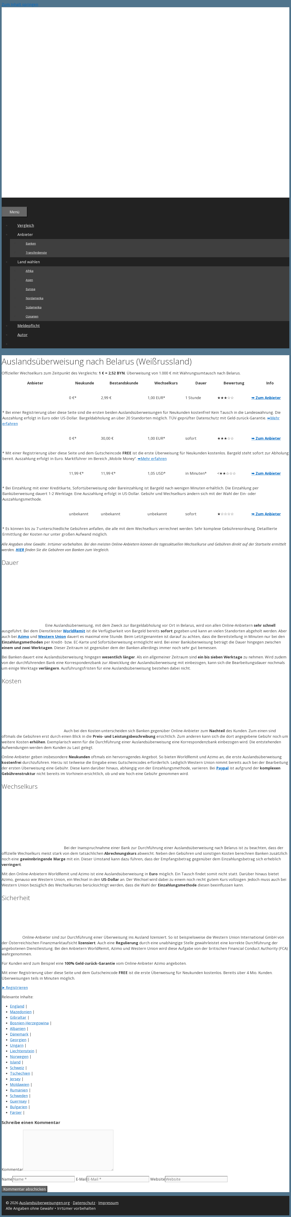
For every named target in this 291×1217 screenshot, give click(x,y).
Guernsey (18, 1101)
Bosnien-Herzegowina (29, 1022)
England (17, 1006)
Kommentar (12, 1169)
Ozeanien (32, 316)
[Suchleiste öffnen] (9, 202)
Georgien (18, 1039)
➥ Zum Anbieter (266, 397)
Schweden (19, 1095)
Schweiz (17, 1067)
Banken (31, 243)
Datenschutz (84, 1202)
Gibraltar (18, 1017)
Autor (22, 334)
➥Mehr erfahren (152, 458)
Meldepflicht (28, 325)
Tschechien (20, 1073)
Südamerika (33, 307)
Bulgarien (18, 1106)
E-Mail (81, 1179)
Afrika (29, 271)
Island (15, 1062)
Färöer (16, 1112)
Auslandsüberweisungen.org (44, 1202)
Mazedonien (21, 1011)
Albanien (17, 1028)
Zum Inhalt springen (20, 4)
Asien (29, 280)
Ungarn (16, 1045)
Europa (30, 289)
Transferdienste (36, 253)
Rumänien (19, 1090)
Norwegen (19, 1056)
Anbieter (28, 234)
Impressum (108, 1202)
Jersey (15, 1078)
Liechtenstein (22, 1050)
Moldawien (19, 1084)
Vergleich (25, 225)
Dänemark (19, 1034)
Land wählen (32, 261)
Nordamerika (34, 298)
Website (157, 1179)
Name (7, 1179)
